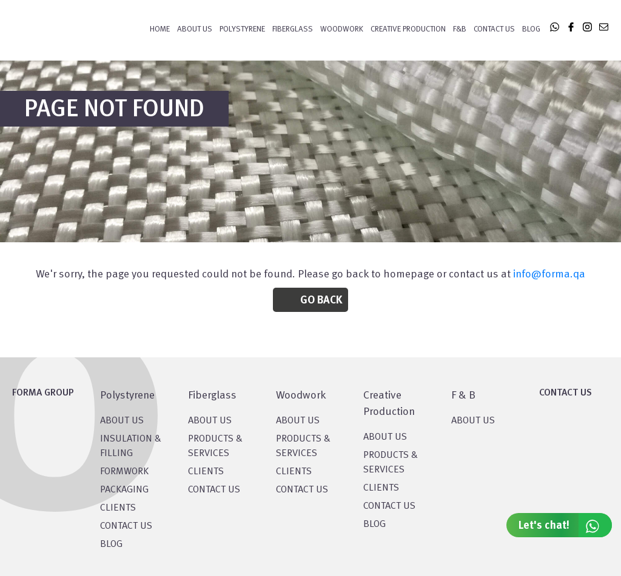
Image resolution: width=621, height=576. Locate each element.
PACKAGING (124, 490)
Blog (531, 29)
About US (122, 421)
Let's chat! (565, 525)
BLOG (111, 544)
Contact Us (494, 29)
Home (160, 29)
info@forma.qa (549, 274)
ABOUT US (473, 421)
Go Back (321, 300)
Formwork (124, 472)
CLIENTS (118, 508)
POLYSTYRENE (242, 29)
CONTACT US (126, 526)
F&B (459, 29)
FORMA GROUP (43, 393)
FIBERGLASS (292, 29)
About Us (194, 29)
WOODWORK (341, 29)
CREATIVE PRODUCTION (408, 29)
